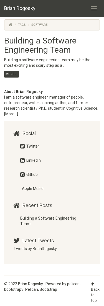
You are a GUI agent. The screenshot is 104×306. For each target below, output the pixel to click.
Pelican (31, 289)
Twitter (29, 146)
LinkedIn (30, 160)
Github (29, 174)
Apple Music (32, 188)
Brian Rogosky (19, 8)
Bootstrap (48, 289)
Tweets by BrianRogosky (35, 248)
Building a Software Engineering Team (40, 45)
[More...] (11, 114)
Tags (22, 25)
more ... (11, 74)
